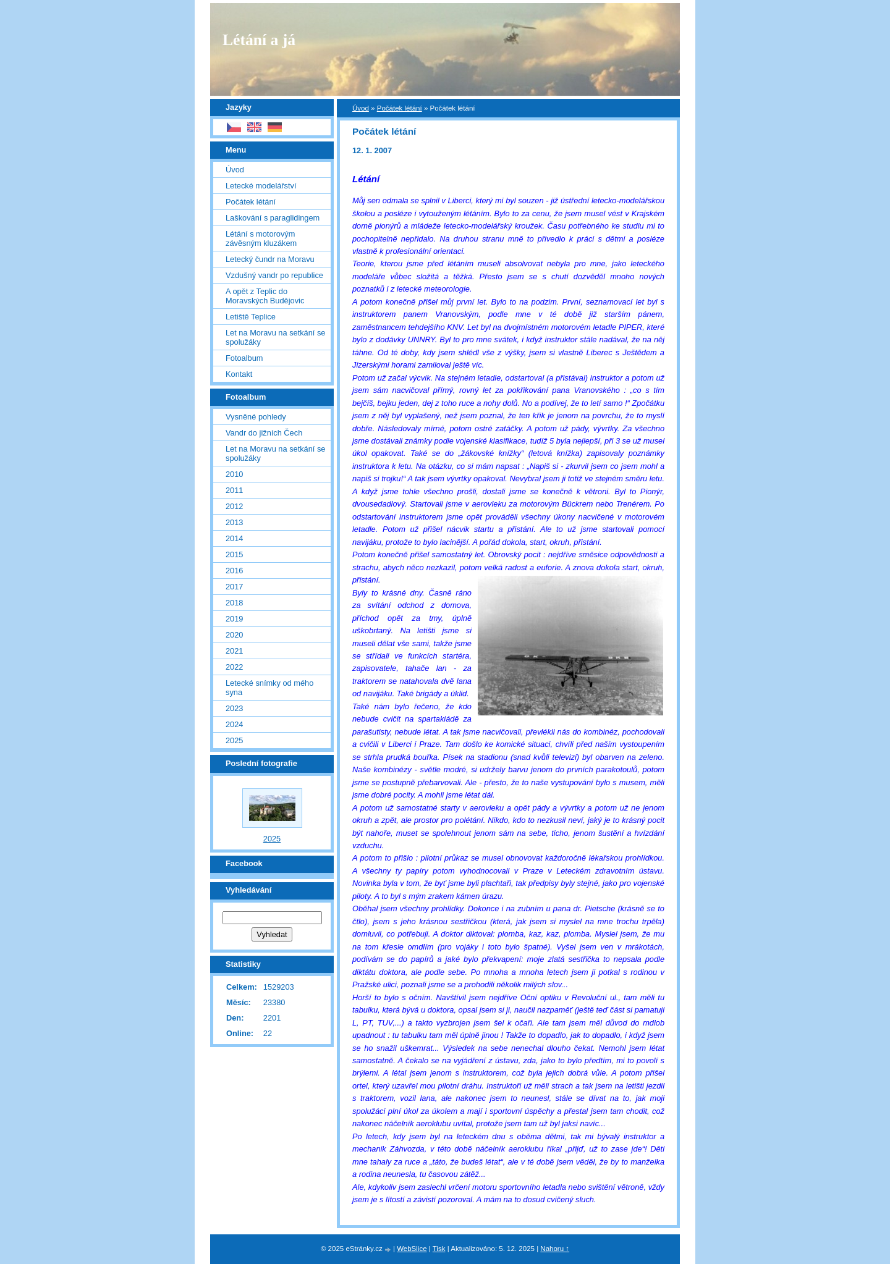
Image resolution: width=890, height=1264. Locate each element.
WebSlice (411, 1248)
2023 (234, 708)
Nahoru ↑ (554, 1248)
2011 (234, 490)
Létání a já (258, 40)
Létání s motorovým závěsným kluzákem (261, 238)
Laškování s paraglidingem (273, 217)
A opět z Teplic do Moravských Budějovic (265, 296)
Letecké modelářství (261, 185)
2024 (234, 724)
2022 (234, 667)
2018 (234, 602)
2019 (234, 618)
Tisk (439, 1248)
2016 (234, 570)
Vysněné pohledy (256, 416)
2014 (234, 538)
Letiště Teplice (251, 316)
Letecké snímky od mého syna (269, 687)
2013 (234, 522)
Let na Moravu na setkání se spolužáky (275, 337)
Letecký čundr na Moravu (270, 259)
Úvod (360, 108)
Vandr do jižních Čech (264, 432)
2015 (234, 554)
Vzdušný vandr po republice (274, 275)
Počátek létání (399, 108)
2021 (234, 650)
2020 (234, 634)
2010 (234, 474)
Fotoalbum (244, 358)
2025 (234, 740)
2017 (234, 586)
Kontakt (239, 374)
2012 (234, 506)
